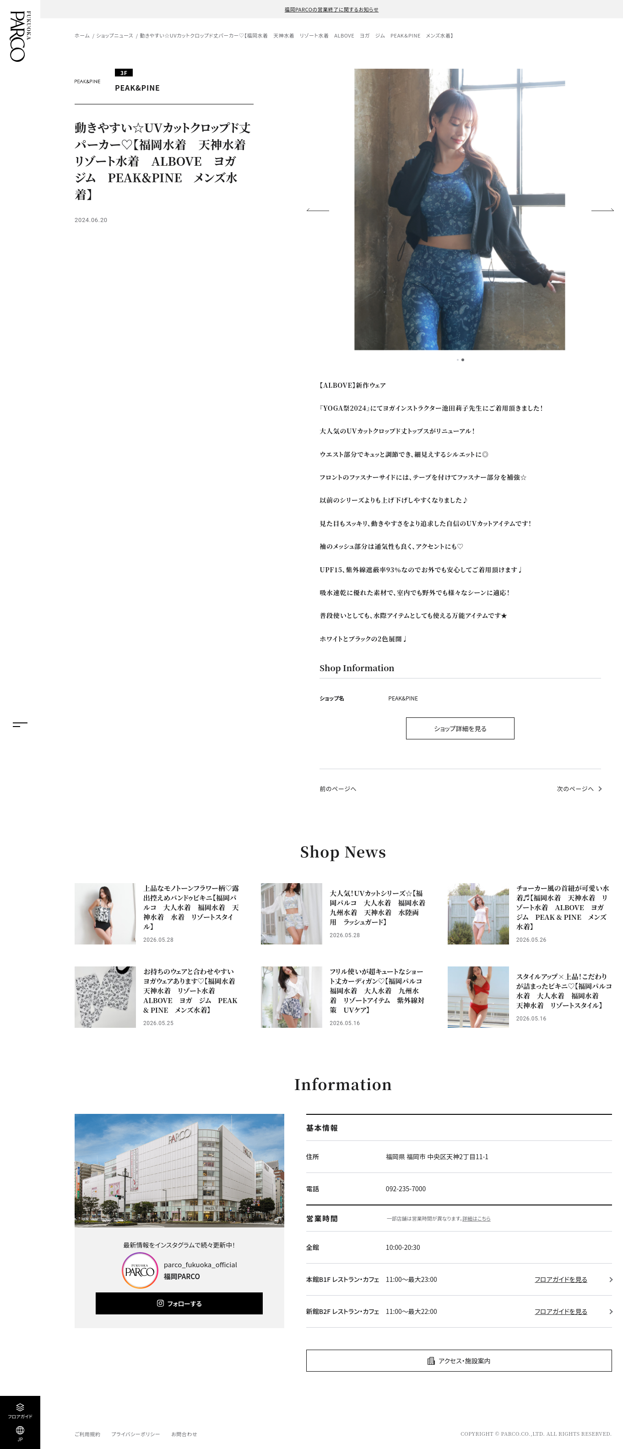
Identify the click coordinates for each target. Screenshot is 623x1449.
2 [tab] (462, 359)
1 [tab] (458, 360)
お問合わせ (184, 1434)
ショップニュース (114, 35)
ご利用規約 (87, 1434)
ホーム (82, 35)
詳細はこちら (476, 1218)
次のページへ (575, 788)
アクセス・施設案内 (465, 1360)
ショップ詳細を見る (460, 728)
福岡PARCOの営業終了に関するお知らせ (332, 9)
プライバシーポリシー (135, 1434)
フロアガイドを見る (561, 1279)
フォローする (185, 1303)
